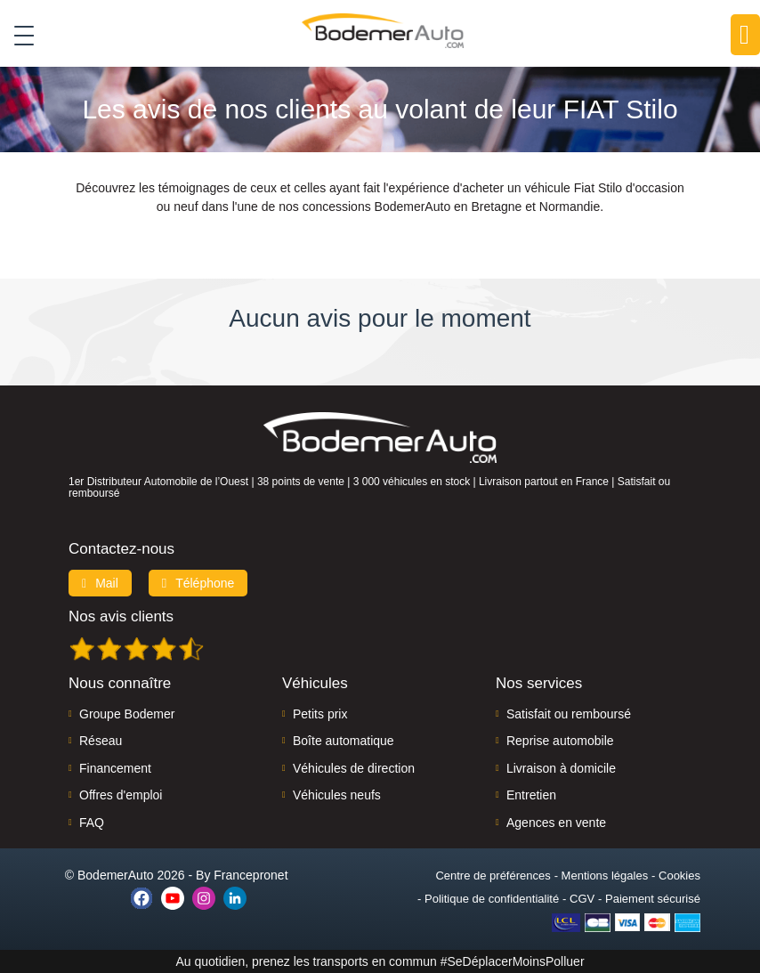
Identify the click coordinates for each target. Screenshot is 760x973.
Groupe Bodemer (126, 714)
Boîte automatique (343, 741)
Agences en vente (556, 822)
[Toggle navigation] (17, 34)
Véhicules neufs (337, 795)
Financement (115, 768)
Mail (100, 583)
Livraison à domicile (561, 768)
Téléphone (198, 583)
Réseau (100, 741)
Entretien (531, 795)
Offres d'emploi (120, 795)
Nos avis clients (121, 616)
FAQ (91, 822)
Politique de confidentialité (491, 898)
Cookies (679, 875)
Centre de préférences (492, 875)
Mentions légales (605, 875)
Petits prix (320, 714)
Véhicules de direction (354, 768)
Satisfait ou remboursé (568, 714)
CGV (582, 898)
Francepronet (250, 875)
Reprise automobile (560, 741)
